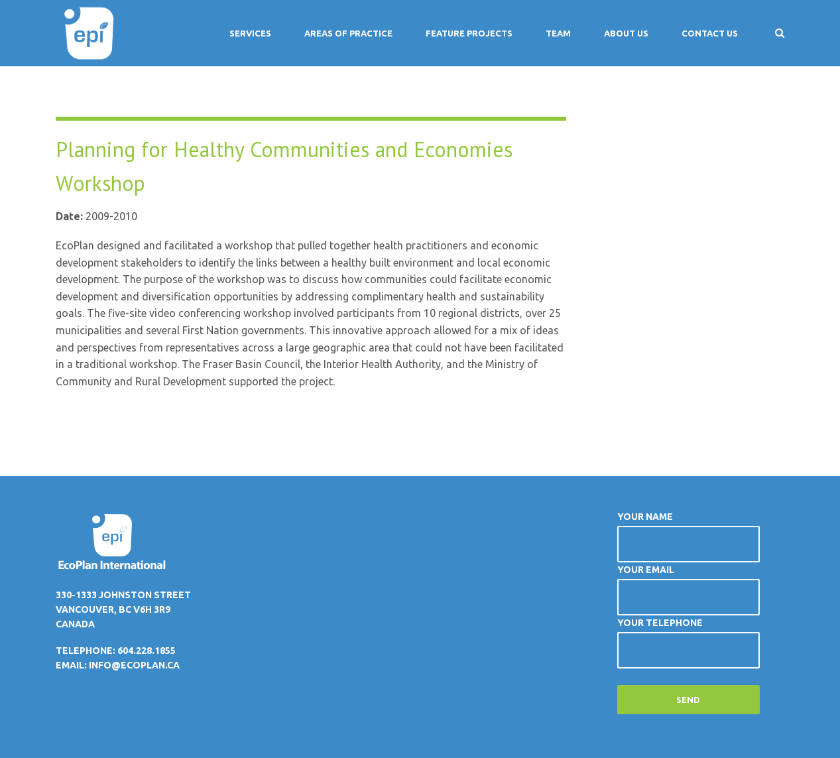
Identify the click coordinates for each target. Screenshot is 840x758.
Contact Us (710, 33)
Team (558, 33)
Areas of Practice (348, 33)
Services (250, 33)
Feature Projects (469, 33)
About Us (626, 33)
